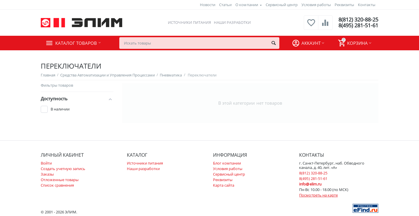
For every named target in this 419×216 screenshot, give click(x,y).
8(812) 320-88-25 (358, 20)
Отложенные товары (60, 179)
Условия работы (316, 4)
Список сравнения (57, 185)
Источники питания (189, 22)
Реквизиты (344, 4)
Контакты (366, 4)
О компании (246, 4)
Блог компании (227, 163)
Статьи (225, 4)
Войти (46, 163)
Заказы (47, 174)
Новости (207, 4)
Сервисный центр (282, 4)
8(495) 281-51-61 (358, 25)
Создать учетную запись (63, 168)
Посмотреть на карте (318, 195)
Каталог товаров (76, 43)
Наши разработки (232, 22)
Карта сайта (223, 185)
